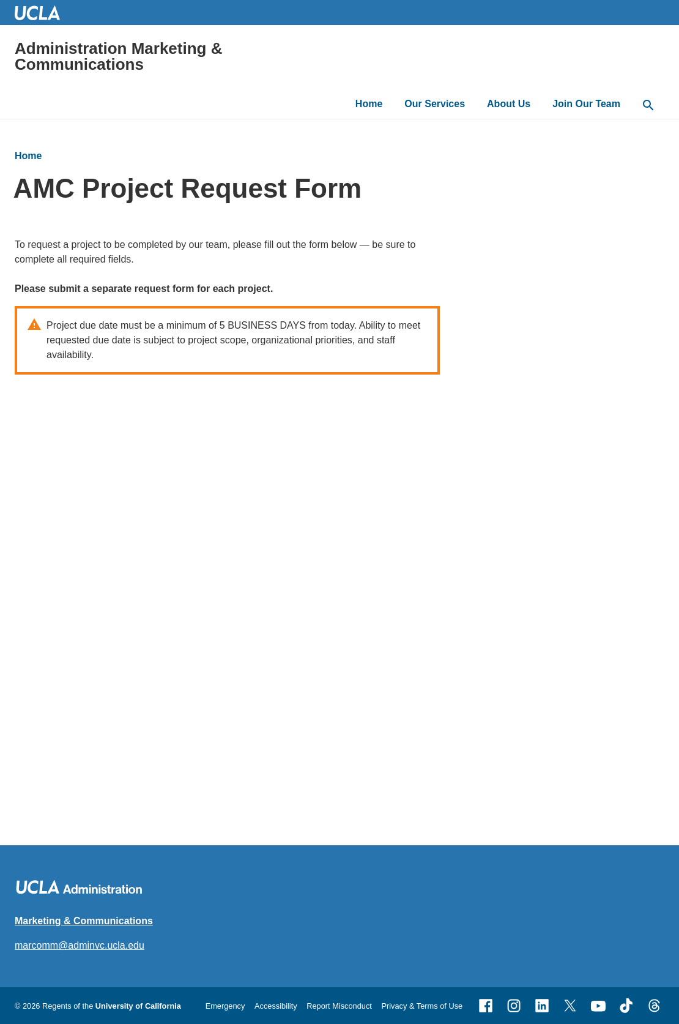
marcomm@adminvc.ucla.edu (79, 945)
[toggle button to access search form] (648, 105)
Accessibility (275, 1006)
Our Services (434, 104)
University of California (138, 1006)
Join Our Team (586, 104)
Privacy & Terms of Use (421, 1006)
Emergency (225, 1006)
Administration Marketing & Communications (118, 56)
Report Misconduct (339, 1006)
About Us (508, 104)
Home (368, 104)
